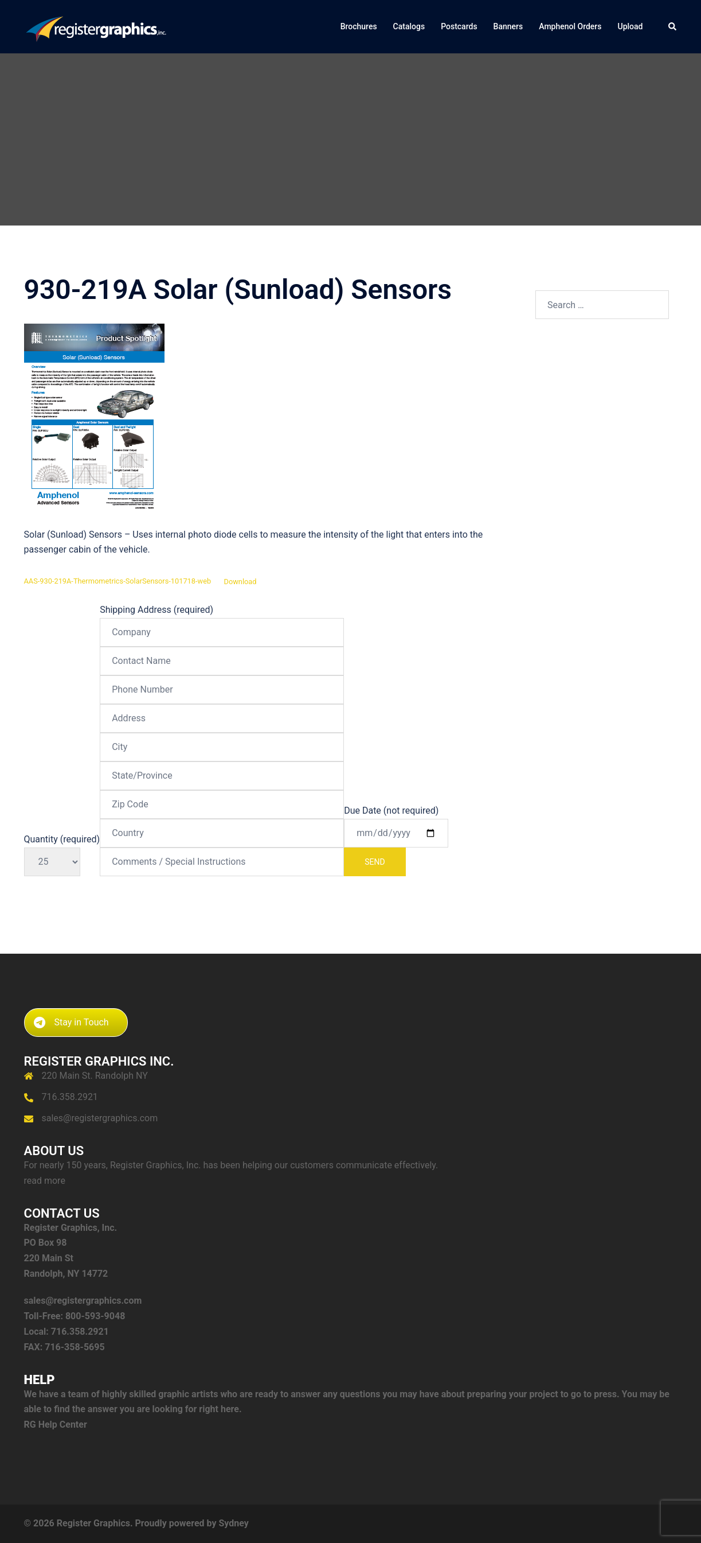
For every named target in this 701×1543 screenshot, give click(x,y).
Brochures (358, 26)
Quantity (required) (62, 850)
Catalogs (409, 26)
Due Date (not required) (396, 840)
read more (44, 1180)
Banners (508, 26)
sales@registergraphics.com (100, 1118)
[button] (672, 26)
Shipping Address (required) (222, 735)
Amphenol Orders (570, 26)
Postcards (459, 26)
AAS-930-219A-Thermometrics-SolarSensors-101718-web (118, 581)
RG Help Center (55, 1424)
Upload (630, 26)
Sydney (233, 1523)
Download (240, 581)
